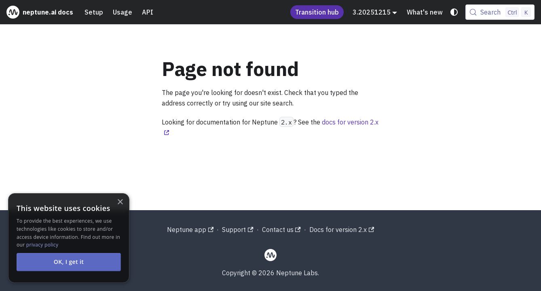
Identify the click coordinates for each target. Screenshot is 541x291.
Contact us (281, 230)
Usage (122, 12)
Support (237, 230)
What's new (425, 12)
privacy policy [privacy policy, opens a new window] (42, 244)
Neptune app (190, 230)
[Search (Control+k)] (500, 12)
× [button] (120, 202)
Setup (94, 12)
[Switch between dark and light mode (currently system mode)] (454, 12)
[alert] (68, 238)
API (147, 12)
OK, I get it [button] (69, 262)
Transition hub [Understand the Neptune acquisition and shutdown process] (317, 12)
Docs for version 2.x (341, 230)
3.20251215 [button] (372, 12)
